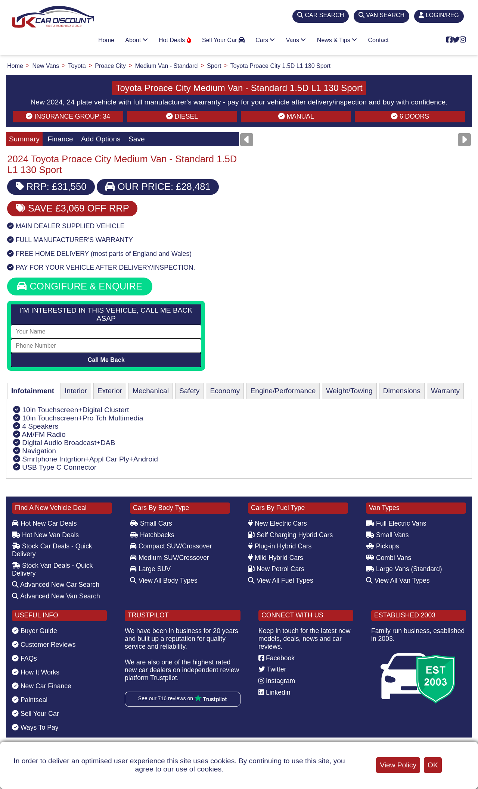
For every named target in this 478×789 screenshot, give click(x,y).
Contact (378, 40)
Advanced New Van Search (56, 596)
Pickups (382, 546)
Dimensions (401, 391)
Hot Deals (175, 40)
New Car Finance (41, 686)
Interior (76, 391)
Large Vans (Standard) (404, 569)
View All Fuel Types (280, 580)
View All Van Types (398, 580)
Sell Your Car (223, 40)
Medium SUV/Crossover (169, 557)
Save (136, 139)
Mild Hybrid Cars (275, 557)
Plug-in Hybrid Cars (279, 546)
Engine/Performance (283, 391)
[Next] (464, 139)
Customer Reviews (44, 644)
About (136, 40)
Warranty (445, 391)
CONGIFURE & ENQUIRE (79, 286)
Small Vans (387, 535)
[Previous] (246, 139)
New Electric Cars (277, 523)
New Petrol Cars (276, 569)
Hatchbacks (152, 535)
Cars (265, 40)
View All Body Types (164, 580)
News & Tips (337, 40)
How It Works (35, 672)
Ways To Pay (35, 727)
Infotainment (32, 391)
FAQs (24, 658)
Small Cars (151, 523)
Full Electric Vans (396, 523)
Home (106, 40)
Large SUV (150, 569)
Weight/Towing (349, 391)
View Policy (398, 765)
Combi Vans (388, 557)
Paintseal (29, 700)
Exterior (109, 391)
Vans (296, 40)
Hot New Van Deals (45, 535)
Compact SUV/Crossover (171, 546)
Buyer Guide (34, 631)
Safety (189, 391)
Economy (225, 391)
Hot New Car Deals (44, 523)
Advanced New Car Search (55, 584)
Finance (60, 139)
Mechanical (151, 391)
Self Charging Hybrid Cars (290, 535)
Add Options (101, 139)
